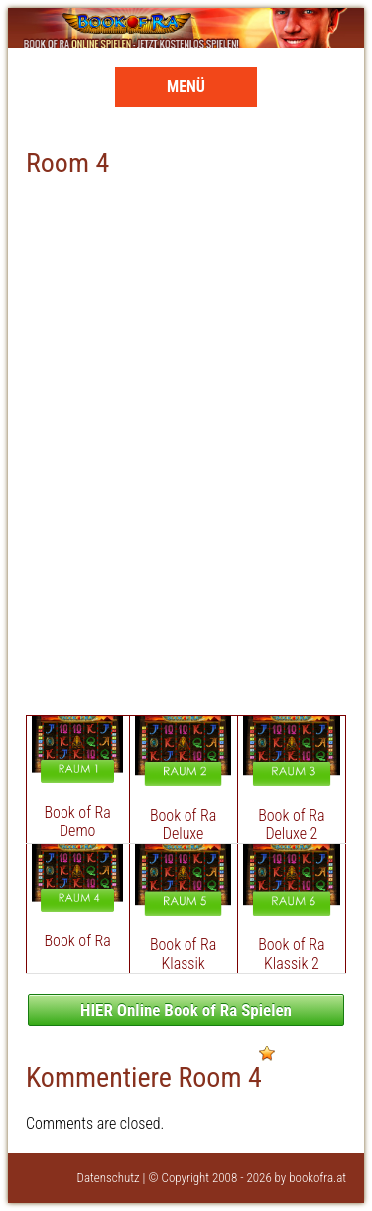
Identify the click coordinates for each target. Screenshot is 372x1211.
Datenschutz (108, 1177)
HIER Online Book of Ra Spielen (186, 1010)
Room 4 (67, 163)
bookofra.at (317, 1177)
